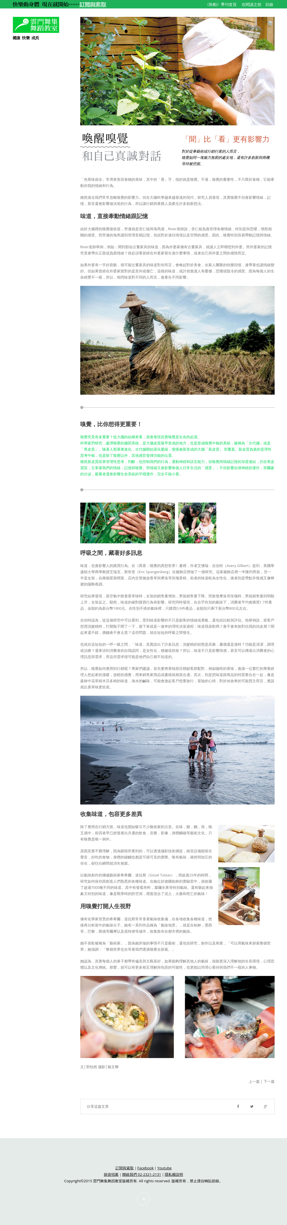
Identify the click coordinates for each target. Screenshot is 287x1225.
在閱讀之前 (251, 4)
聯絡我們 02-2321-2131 (141, 1174)
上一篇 (254, 1081)
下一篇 (269, 1081)
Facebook (145, 1167)
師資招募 (111, 1174)
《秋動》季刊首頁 (221, 4)
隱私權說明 (174, 1174)
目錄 (269, 4)
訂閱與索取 (124, 1167)
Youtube (164, 1167)
